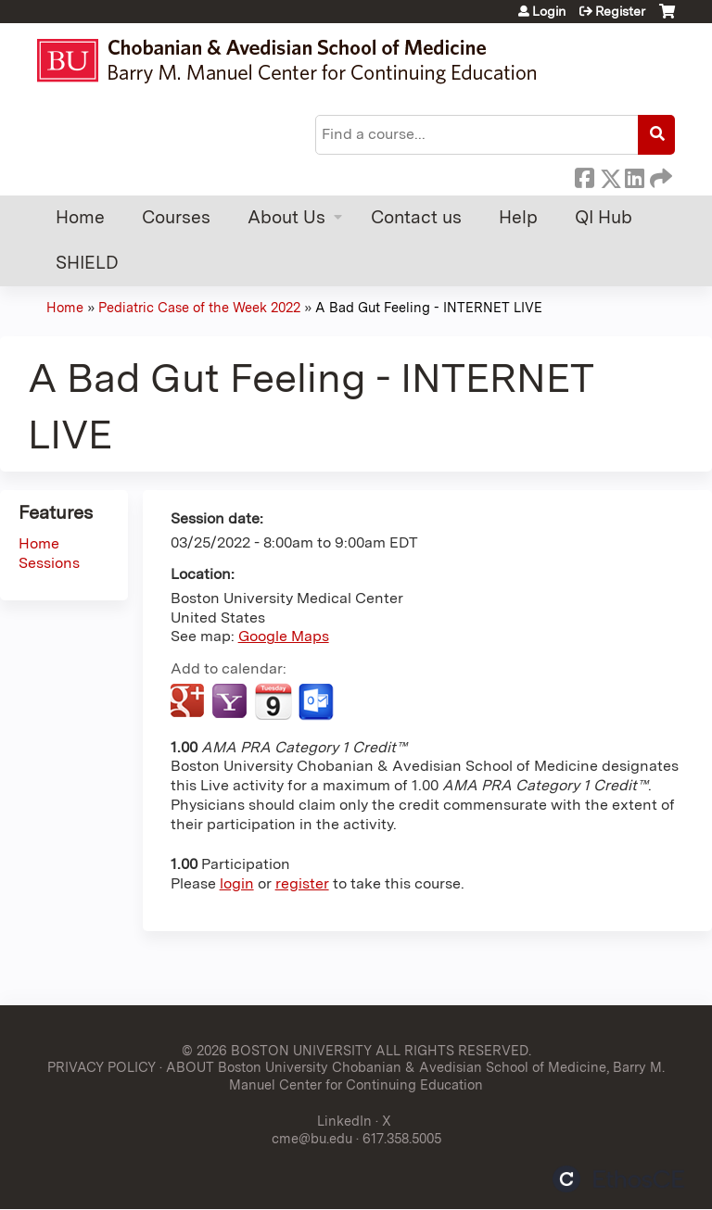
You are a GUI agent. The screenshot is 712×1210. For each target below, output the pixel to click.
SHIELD (87, 262)
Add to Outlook (318, 702)
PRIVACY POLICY (101, 1067)
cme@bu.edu (312, 1138)
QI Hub (603, 217)
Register (620, 11)
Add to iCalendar (273, 701)
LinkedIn (634, 175)
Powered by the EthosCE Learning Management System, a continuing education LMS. (618, 1179)
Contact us (416, 217)
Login (549, 11)
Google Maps (283, 636)
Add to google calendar (190, 702)
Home (80, 217)
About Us (286, 217)
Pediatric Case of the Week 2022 (199, 307)
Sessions (49, 563)
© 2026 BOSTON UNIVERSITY (277, 1050)
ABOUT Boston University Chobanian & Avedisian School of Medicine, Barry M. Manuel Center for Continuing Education (415, 1075)
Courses (176, 217)
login (237, 883)
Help (518, 217)
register (302, 883)
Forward (659, 175)
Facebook (584, 175)
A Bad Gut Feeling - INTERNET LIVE (428, 307)
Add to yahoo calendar (231, 702)
